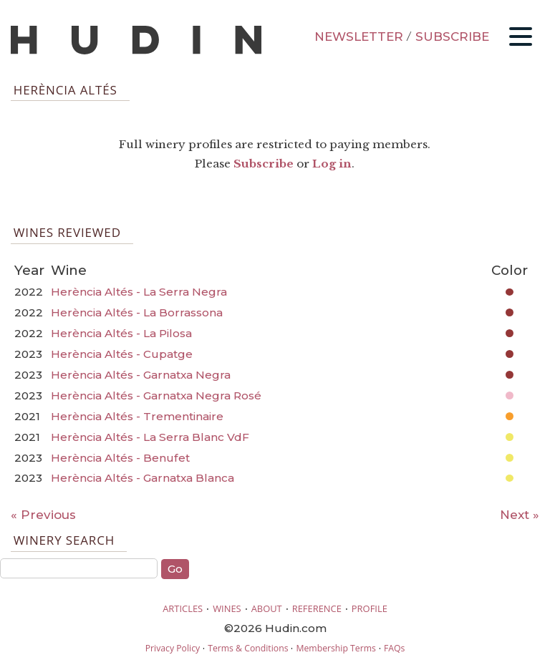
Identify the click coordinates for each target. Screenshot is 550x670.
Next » (519, 515)
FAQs (394, 648)
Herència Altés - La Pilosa (121, 333)
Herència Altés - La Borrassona (137, 312)
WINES (227, 608)
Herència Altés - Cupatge (122, 354)
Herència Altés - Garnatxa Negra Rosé (156, 395)
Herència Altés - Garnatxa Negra (141, 375)
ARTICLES (183, 608)
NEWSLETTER (358, 36)
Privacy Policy (172, 648)
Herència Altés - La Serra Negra (139, 291)
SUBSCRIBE (452, 36)
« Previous (43, 515)
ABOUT (266, 608)
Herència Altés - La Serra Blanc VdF (150, 437)
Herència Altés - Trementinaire (137, 416)
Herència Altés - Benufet (120, 458)
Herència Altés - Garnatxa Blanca (142, 478)
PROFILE (369, 608)
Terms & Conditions (248, 648)
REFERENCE (317, 608)
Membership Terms (335, 648)
